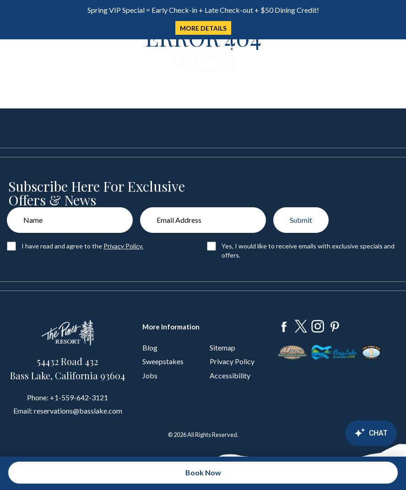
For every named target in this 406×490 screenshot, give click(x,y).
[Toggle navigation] (13, 60)
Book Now (203, 472)
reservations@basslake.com (78, 410)
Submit (301, 219)
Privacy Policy (232, 361)
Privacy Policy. (123, 246)
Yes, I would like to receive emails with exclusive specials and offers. (308, 250)
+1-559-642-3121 (79, 397)
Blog (149, 347)
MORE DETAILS (203, 28)
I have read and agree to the (82, 246)
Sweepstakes (163, 361)
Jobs (149, 375)
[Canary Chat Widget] (346, 433)
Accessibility (230, 375)
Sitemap (222, 347)
